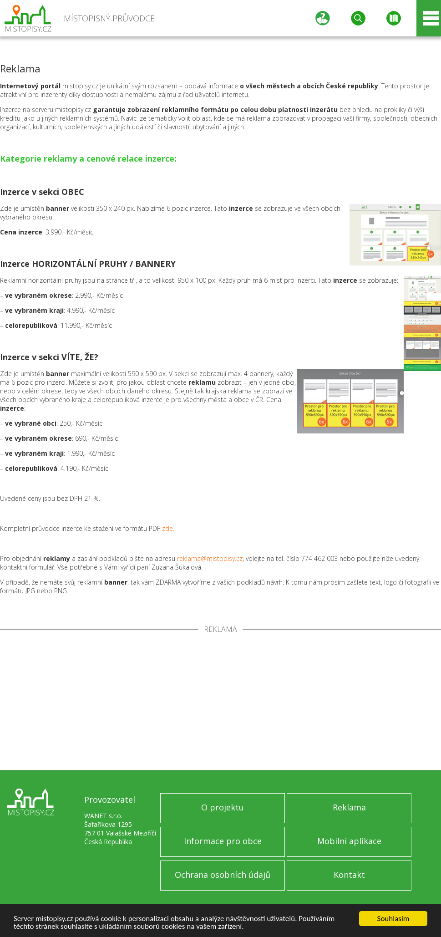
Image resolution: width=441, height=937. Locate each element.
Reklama (349, 807)
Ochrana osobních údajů (222, 874)
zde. (168, 528)
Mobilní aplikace (349, 840)
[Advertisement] (220, 701)
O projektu (222, 807)
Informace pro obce (223, 840)
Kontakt (349, 874)
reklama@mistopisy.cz (210, 558)
